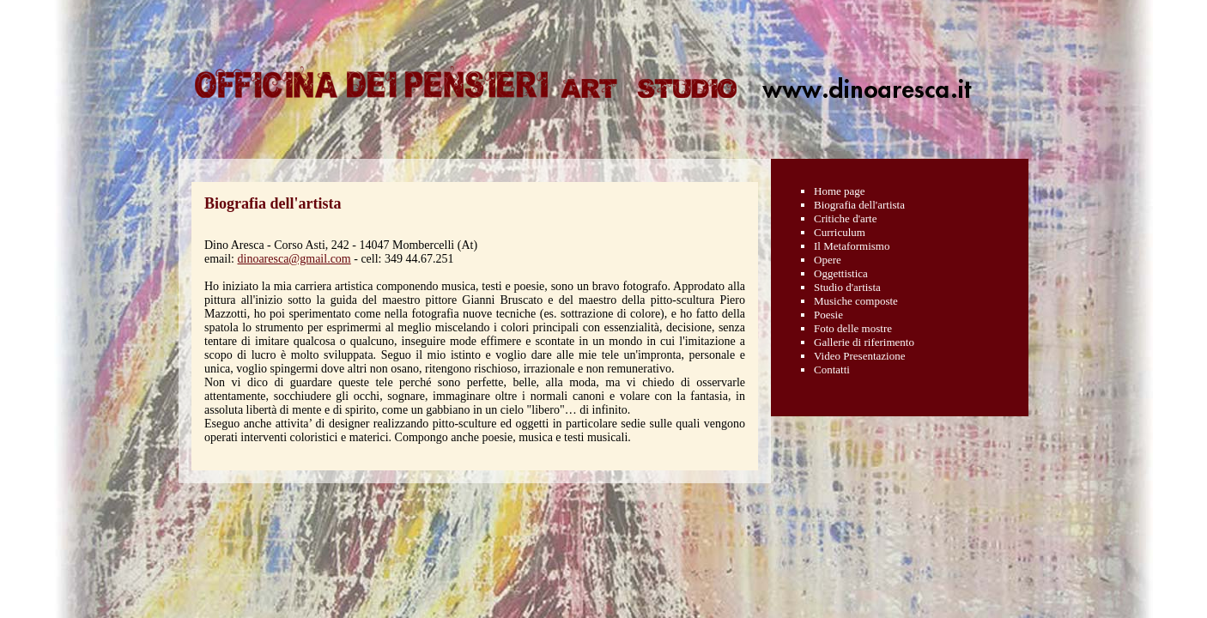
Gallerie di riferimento (864, 342)
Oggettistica (841, 273)
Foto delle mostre (853, 328)
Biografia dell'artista (859, 204)
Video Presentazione (859, 355)
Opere (827, 259)
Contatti (832, 369)
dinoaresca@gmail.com (294, 258)
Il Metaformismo (851, 245)
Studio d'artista (847, 287)
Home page (839, 191)
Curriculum (839, 232)
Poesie (828, 314)
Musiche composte (856, 300)
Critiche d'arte (845, 218)
